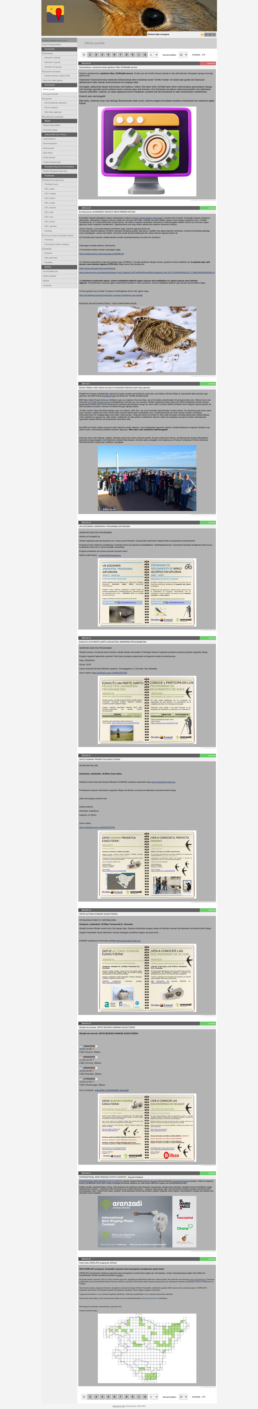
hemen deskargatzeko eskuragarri (147, 218)
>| (145, 54)
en (210, 35)
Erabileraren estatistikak (52, 117)
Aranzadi (154, 1181)
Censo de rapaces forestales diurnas (57, 236)
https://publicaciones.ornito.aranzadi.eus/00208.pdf (101, 254)
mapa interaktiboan (198, 1279)
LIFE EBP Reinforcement (99, 402)
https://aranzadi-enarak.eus (163, 782)
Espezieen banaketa (51, 72)
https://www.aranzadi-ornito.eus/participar (97, 268)
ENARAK (47, 249)
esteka (119, 1275)
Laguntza (47, 99)
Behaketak (47, 54)
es (206, 35)
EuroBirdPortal (108, 396)
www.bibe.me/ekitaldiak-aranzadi (112, 1090)
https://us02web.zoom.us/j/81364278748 (97, 827)
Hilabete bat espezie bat (53, 180)
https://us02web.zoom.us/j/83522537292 (109, 673)
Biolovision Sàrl (119, 1406)
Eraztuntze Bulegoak (180, 1181)
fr (214, 35)
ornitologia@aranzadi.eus (110, 555)
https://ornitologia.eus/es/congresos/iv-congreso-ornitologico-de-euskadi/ (111, 295)
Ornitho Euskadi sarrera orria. (55, 40)
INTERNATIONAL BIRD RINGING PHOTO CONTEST (101, 1181)
